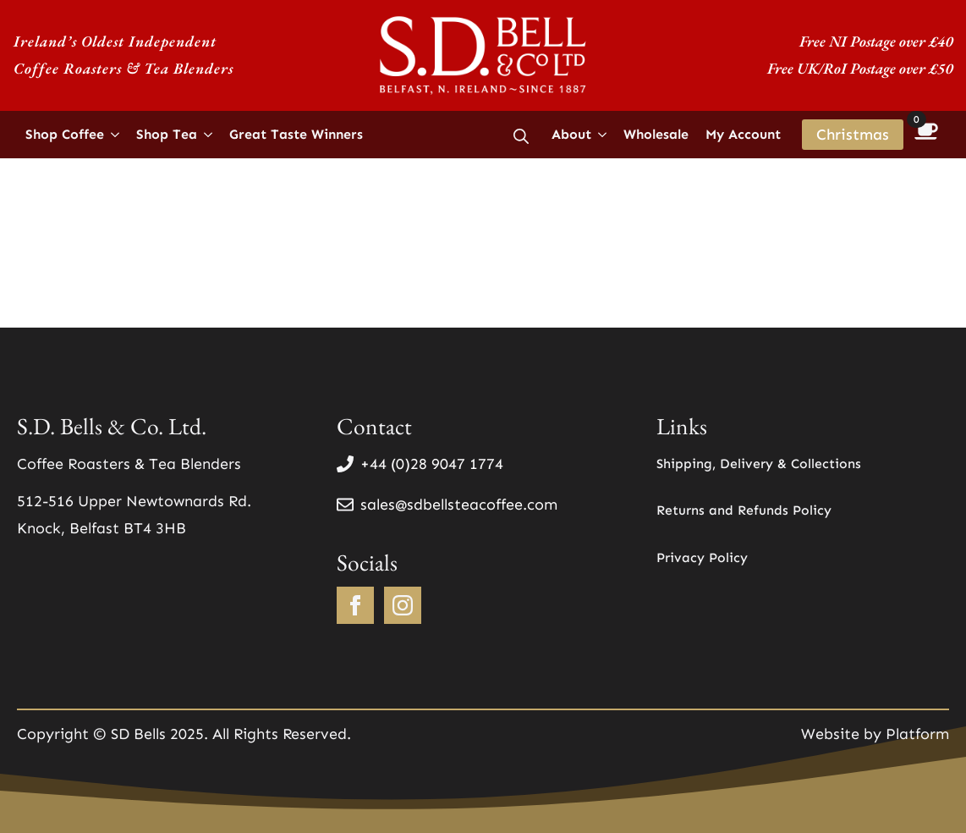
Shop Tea (166, 134)
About (571, 134)
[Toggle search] (521, 136)
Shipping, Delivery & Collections (758, 463)
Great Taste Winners (296, 134)
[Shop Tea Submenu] (209, 134)
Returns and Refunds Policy (744, 510)
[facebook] (355, 605)
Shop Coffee (64, 134)
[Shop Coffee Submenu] (116, 134)
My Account (743, 134)
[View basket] (926, 134)
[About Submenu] (603, 134)
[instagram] (402, 605)
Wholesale (656, 134)
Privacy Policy (702, 557)
